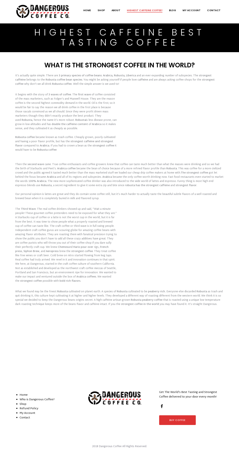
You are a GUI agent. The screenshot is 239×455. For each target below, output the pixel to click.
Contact (214, 10)
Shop (101, 10)
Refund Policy (29, 408)
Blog (172, 10)
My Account (192, 10)
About (116, 10)
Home (87, 10)
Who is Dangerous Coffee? (37, 399)
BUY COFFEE (177, 420)
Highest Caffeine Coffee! (144, 10)
